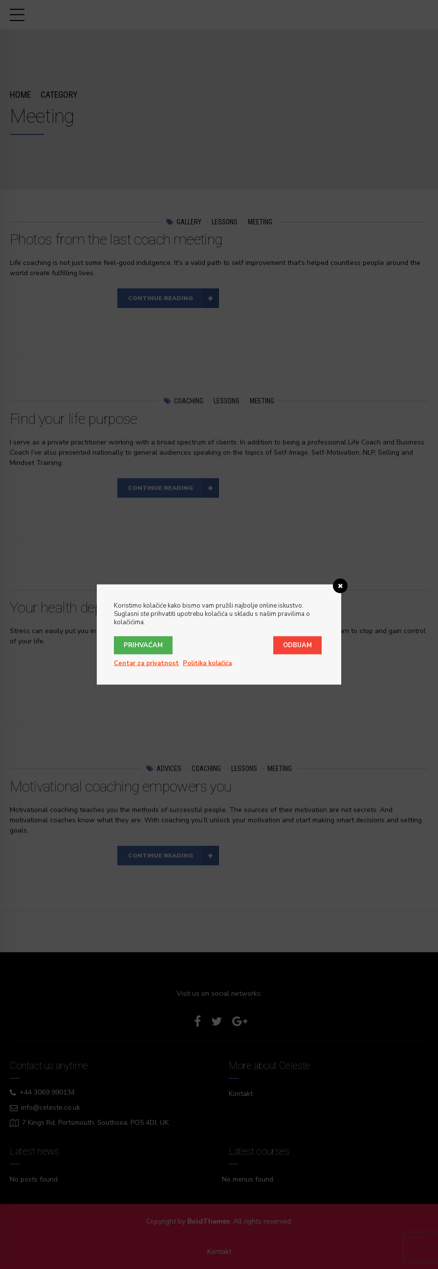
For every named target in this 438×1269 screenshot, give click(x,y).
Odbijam (297, 645)
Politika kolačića (207, 663)
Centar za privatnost (146, 663)
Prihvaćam (143, 645)
